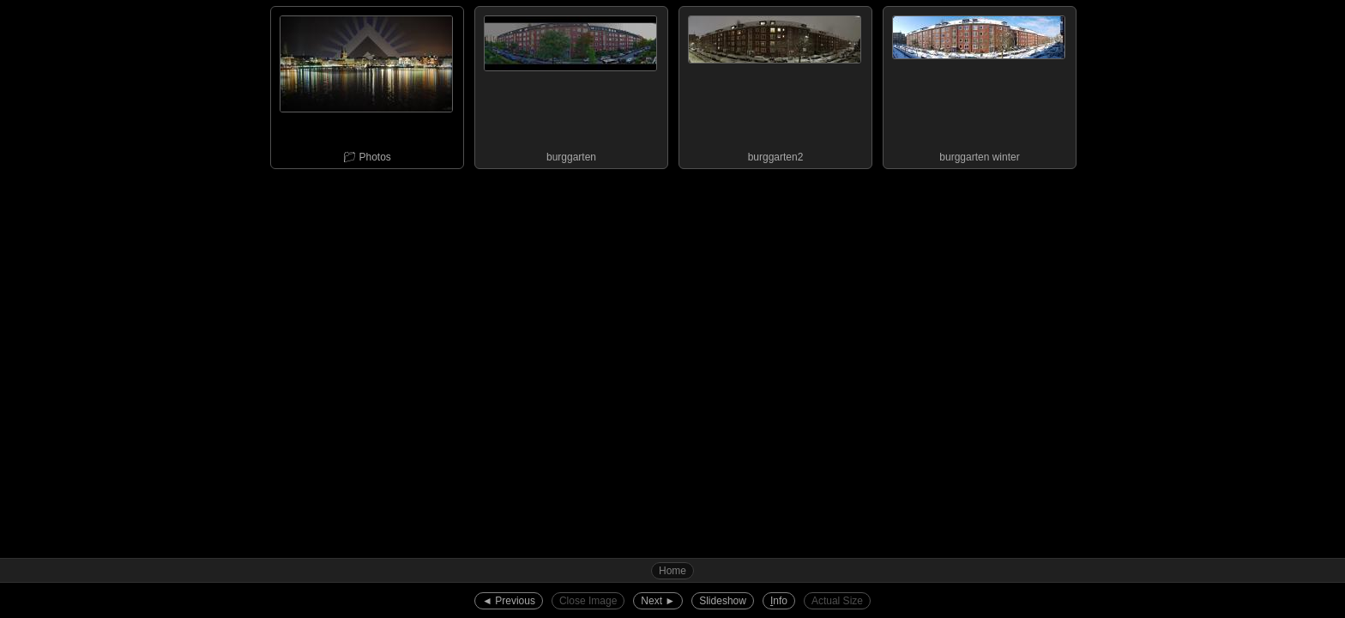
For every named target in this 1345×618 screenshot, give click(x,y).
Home (672, 571)
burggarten (570, 85)
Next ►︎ (658, 601)
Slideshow (722, 601)
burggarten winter (979, 85)
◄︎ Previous (508, 601)
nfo (778, 601)
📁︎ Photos (366, 85)
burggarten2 (774, 85)
